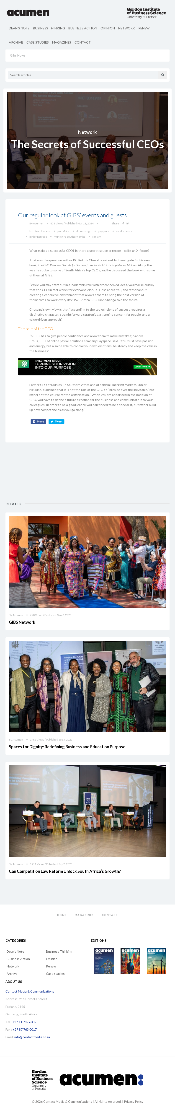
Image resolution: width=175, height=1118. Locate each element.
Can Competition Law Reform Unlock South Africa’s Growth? (65, 871)
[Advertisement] (144, 472)
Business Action (82, 28)
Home (62, 914)
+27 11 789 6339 (24, 1022)
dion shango (83, 231)
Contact (83, 42)
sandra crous (124, 231)
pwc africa (63, 231)
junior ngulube (38, 236)
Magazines (61, 42)
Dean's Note (19, 28)
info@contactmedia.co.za (32, 1037)
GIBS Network (22, 622)
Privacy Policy (133, 1101)
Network (126, 28)
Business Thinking (49, 28)
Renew (143, 28)
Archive (16, 42)
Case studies (37, 42)
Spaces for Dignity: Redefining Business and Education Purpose (67, 746)
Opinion (107, 28)
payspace (103, 231)
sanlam (96, 236)
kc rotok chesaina (40, 231)
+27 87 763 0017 (25, 1029)
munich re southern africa (69, 236)
